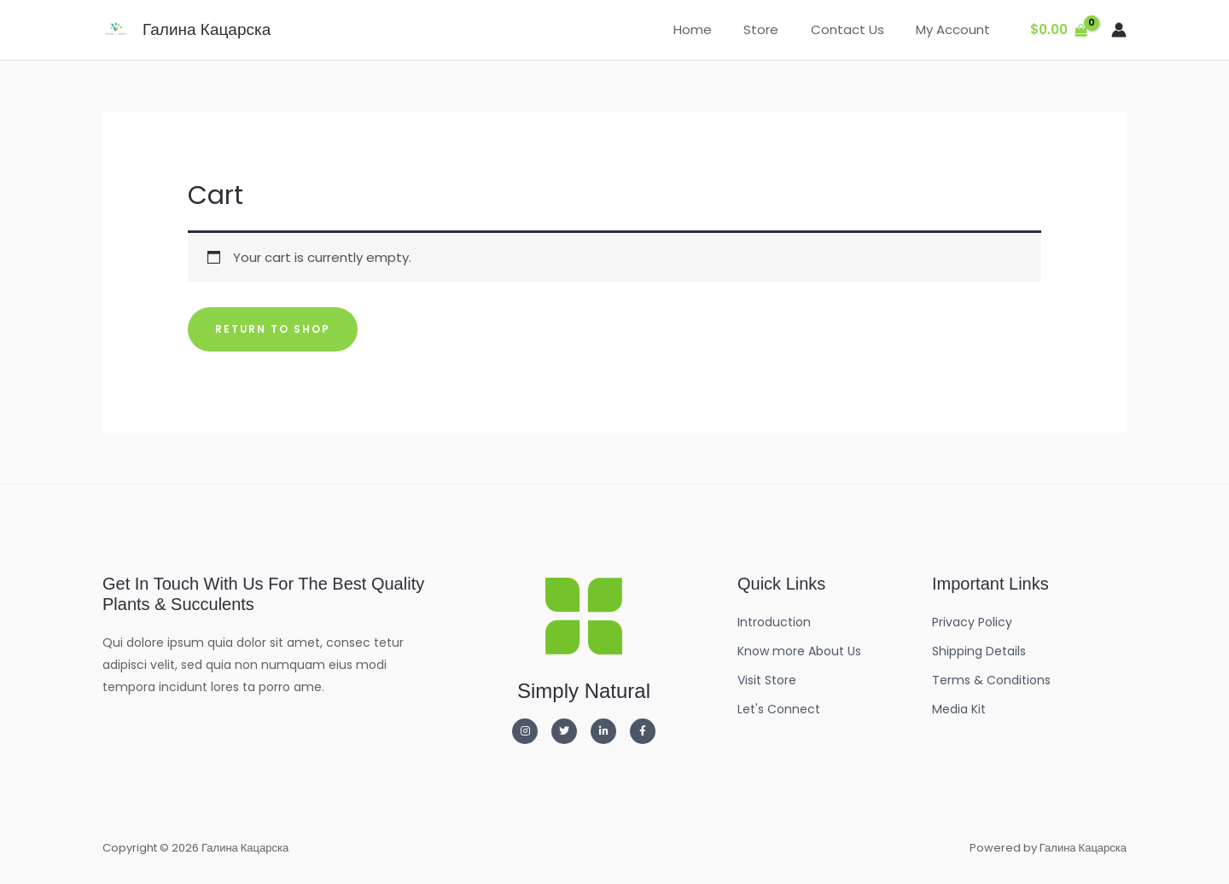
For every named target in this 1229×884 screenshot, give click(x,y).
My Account (956, 29)
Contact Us (857, 29)
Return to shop (273, 329)
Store (777, 29)
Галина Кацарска (207, 29)
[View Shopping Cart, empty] (1058, 30)
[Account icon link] (1119, 30)
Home (715, 29)
